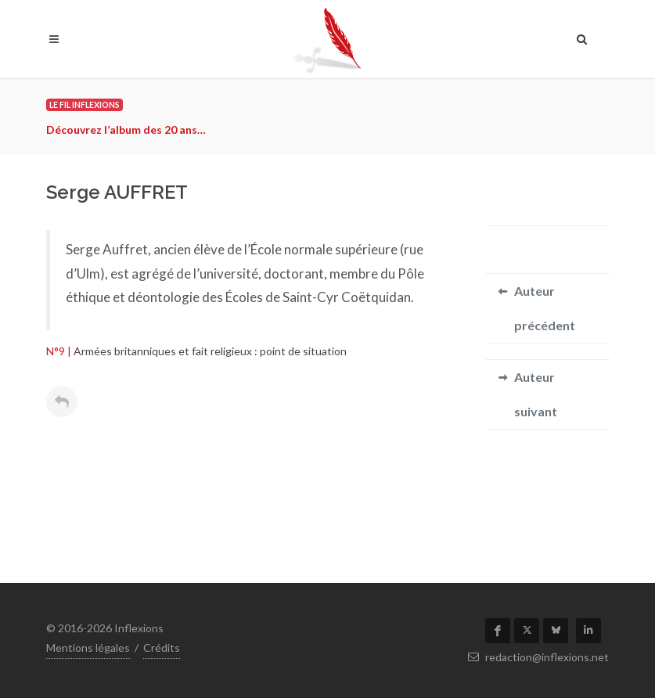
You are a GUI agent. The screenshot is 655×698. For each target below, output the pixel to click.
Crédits (161, 647)
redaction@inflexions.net (538, 657)
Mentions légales (88, 647)
